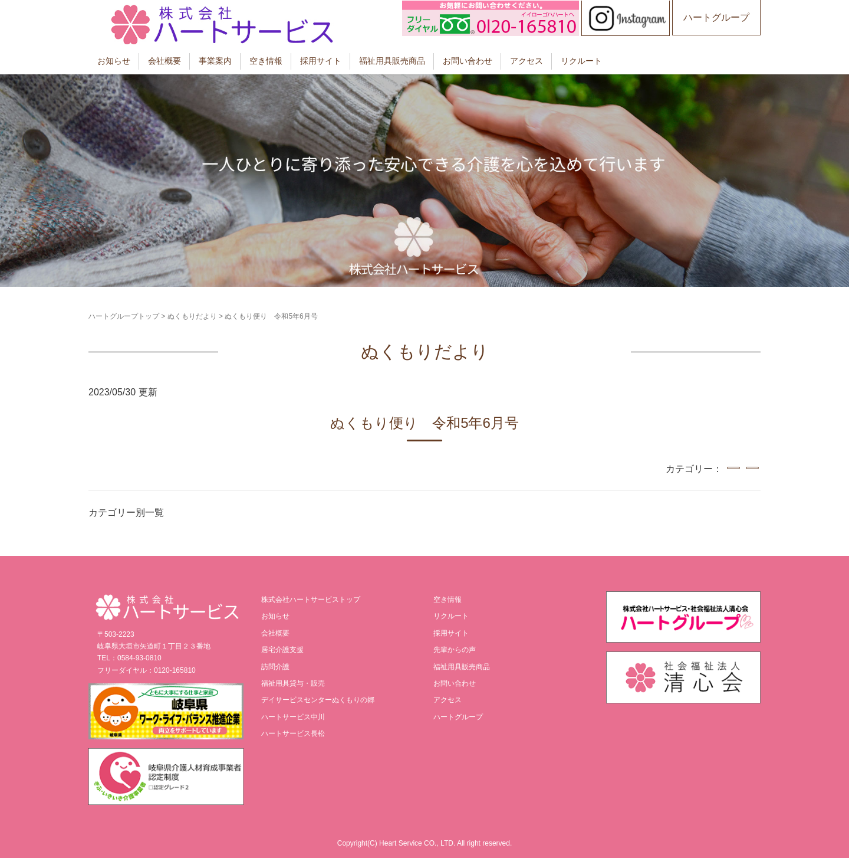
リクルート (581, 61)
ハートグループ (716, 17)
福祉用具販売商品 (392, 61)
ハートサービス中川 (293, 717)
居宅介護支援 (282, 650)
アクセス (526, 61)
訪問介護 (275, 667)
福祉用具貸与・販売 (293, 683)
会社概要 (164, 61)
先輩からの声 (454, 650)
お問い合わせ (467, 61)
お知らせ (113, 61)
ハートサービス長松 (293, 733)
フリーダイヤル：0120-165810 (146, 670)
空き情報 (265, 61)
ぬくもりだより (192, 316)
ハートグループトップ (123, 316)
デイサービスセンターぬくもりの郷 (317, 700)
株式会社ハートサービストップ (310, 599)
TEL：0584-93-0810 (129, 658)
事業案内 (215, 61)
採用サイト (320, 61)
